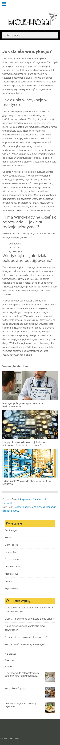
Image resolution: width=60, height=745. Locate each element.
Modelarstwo (11, 574)
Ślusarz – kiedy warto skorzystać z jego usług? (29, 618)
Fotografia (10, 552)
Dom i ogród (11, 545)
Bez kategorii (11, 530)
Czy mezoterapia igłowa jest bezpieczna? (26, 637)
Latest (9, 660)
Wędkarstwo (11, 588)
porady (8, 581)
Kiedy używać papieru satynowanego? (25, 644)
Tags (8, 666)
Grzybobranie (12, 559)
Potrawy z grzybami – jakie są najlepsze (20, 705)
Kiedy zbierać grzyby (16, 688)
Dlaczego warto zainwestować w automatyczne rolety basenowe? (22, 674)
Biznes (8, 537)
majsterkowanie (13, 566)
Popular (10, 654)
